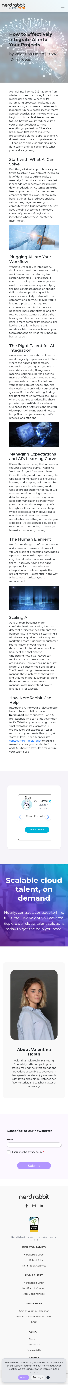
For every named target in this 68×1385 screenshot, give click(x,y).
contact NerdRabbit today (25, 740)
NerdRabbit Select (34, 1260)
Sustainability (34, 1350)
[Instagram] (34, 1205)
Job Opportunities (34, 1293)
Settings (38, 1377)
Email (10, 1139)
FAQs (34, 1322)
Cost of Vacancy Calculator (34, 1311)
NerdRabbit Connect (34, 1265)
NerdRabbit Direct (34, 1254)
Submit (34, 1166)
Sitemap (34, 1357)
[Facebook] (26, 1205)
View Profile (37, 829)
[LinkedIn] (41, 1205)
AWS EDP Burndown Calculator (34, 1316)
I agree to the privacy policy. (28, 1152)
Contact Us (34, 1344)
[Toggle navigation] (62, 6)
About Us (34, 1339)
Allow (23, 1377)
